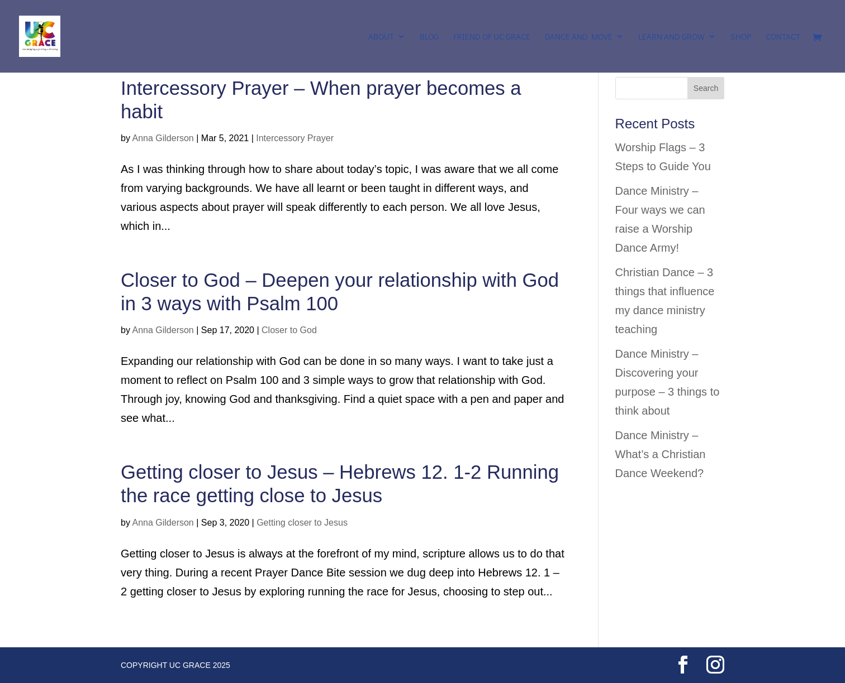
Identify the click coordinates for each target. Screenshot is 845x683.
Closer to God (289, 330)
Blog (429, 37)
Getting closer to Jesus (302, 522)
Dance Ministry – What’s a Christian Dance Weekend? (660, 454)
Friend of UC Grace (491, 37)
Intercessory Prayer (295, 138)
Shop (740, 37)
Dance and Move (579, 37)
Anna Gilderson (162, 138)
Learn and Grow (671, 37)
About (381, 37)
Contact (783, 37)
